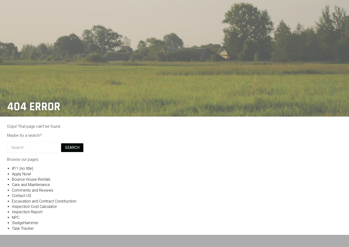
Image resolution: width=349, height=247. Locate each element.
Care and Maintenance (31, 184)
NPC (15, 217)
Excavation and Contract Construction (44, 201)
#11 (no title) (22, 168)
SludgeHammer (25, 223)
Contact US (21, 195)
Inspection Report (27, 212)
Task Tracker (23, 228)
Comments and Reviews (32, 190)
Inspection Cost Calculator (34, 206)
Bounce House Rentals (31, 179)
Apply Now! (21, 174)
